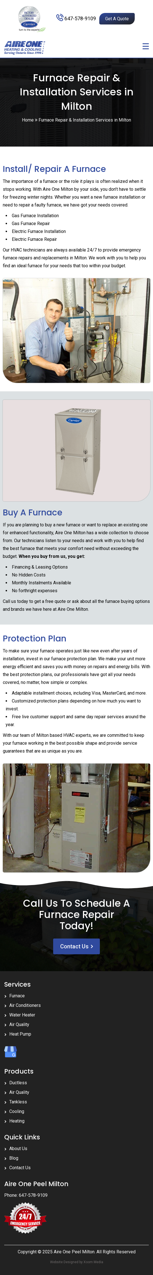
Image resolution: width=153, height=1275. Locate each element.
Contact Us (74, 946)
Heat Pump (20, 1034)
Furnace (17, 995)
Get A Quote (117, 18)
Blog (13, 1158)
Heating (16, 1121)
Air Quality (19, 1024)
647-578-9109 (80, 18)
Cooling (16, 1111)
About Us (18, 1148)
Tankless (18, 1102)
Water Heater (22, 1015)
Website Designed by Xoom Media (76, 1262)
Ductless (18, 1082)
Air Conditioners (25, 1005)
